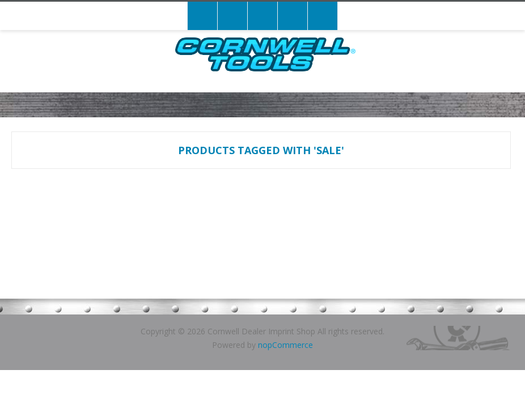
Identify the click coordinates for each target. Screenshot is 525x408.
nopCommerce (285, 344)
